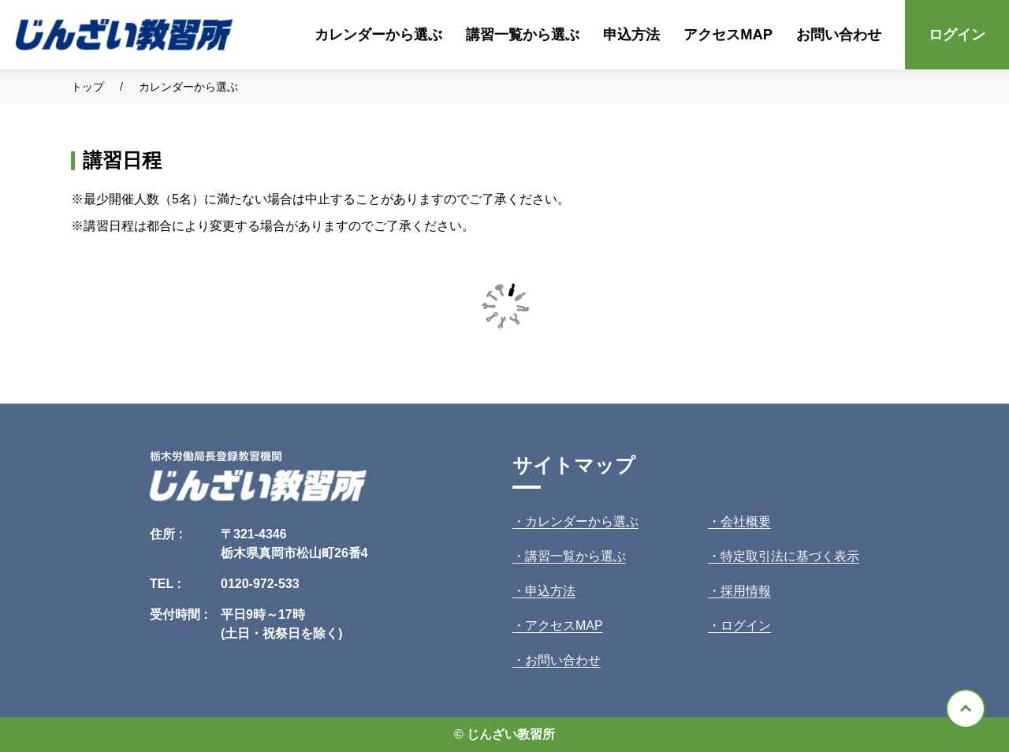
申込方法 (631, 34)
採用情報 (745, 591)
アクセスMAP (728, 34)
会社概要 (745, 521)
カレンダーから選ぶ (378, 34)
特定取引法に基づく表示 (789, 556)
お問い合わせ (838, 34)
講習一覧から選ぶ (522, 34)
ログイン (957, 34)
